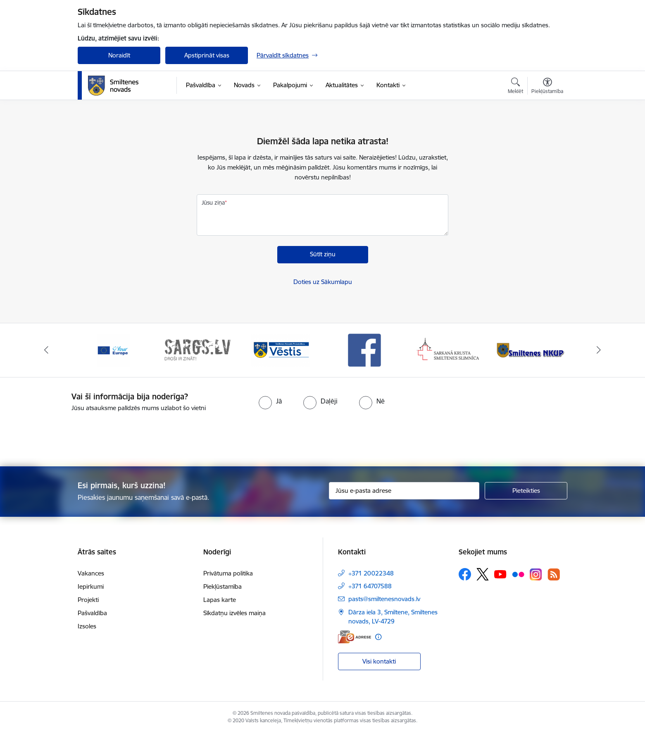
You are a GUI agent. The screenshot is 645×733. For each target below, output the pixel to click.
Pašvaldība (92, 613)
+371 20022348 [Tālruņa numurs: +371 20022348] (371, 573)
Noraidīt (119, 55)
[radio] (270, 401)
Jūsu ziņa (213, 202)
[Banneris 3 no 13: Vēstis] (280, 349)
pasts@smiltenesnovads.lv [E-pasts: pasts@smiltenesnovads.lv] (384, 599)
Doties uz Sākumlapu (322, 282)
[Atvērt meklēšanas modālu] (515, 87)
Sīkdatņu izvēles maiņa (234, 613)
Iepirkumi (91, 586)
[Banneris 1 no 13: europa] (113, 349)
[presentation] (337, 436)
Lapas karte (219, 600)
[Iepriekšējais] (46, 350)
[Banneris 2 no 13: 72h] (197, 349)
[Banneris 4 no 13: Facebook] (364, 349)
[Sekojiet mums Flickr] (518, 574)
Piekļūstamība (222, 586)
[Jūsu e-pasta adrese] (404, 490)
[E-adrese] (354, 637)
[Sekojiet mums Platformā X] (482, 574)
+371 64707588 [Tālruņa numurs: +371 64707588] (370, 586)
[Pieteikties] (526, 490)
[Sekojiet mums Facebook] (465, 574)
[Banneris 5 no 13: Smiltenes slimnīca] (448, 349)
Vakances (91, 573)
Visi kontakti (379, 661)
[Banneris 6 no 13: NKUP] (532, 349)
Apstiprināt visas (206, 55)
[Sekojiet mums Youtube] (500, 574)
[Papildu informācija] (378, 637)
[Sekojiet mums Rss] (553, 574)
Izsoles (87, 626)
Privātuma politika (228, 573)
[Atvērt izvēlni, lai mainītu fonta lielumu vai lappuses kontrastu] (547, 87)
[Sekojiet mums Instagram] (536, 574)
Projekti (88, 600)
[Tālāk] (599, 350)
